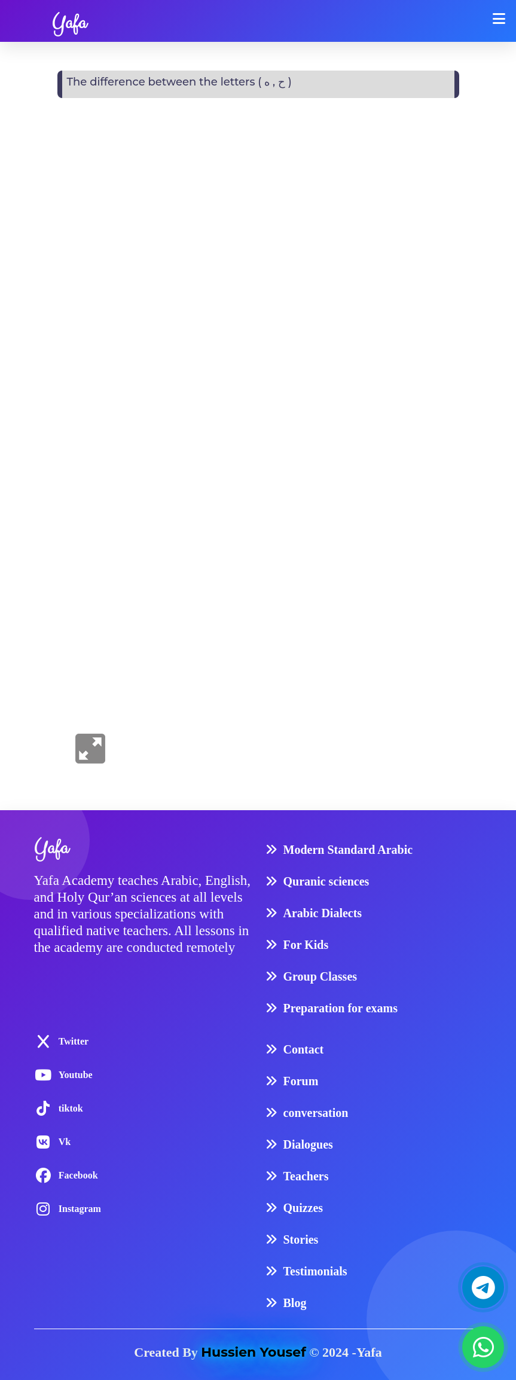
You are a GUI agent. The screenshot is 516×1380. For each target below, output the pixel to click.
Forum (301, 1081)
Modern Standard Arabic (348, 849)
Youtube (76, 1075)
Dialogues (308, 1144)
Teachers (306, 1176)
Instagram (80, 1209)
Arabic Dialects (322, 913)
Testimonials (315, 1271)
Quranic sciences (326, 881)
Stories (301, 1239)
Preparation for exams (340, 1008)
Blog (295, 1302)
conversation (316, 1112)
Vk (65, 1142)
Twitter (73, 1041)
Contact (303, 1049)
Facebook (78, 1175)
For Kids (306, 944)
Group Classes (320, 976)
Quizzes (303, 1207)
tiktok (71, 1108)
